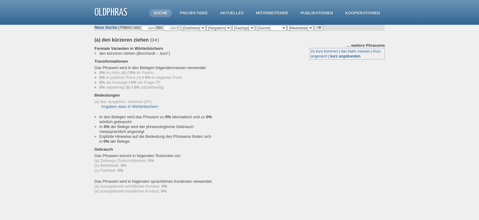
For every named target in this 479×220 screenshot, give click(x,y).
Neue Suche (105, 27)
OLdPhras (110, 13)
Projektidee (194, 13)
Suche (161, 13)
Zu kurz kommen (324, 51)
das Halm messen (355, 51)
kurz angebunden (345, 56)
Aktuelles (232, 13)
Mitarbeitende (272, 13)
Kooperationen (362, 13)
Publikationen (317, 13)
